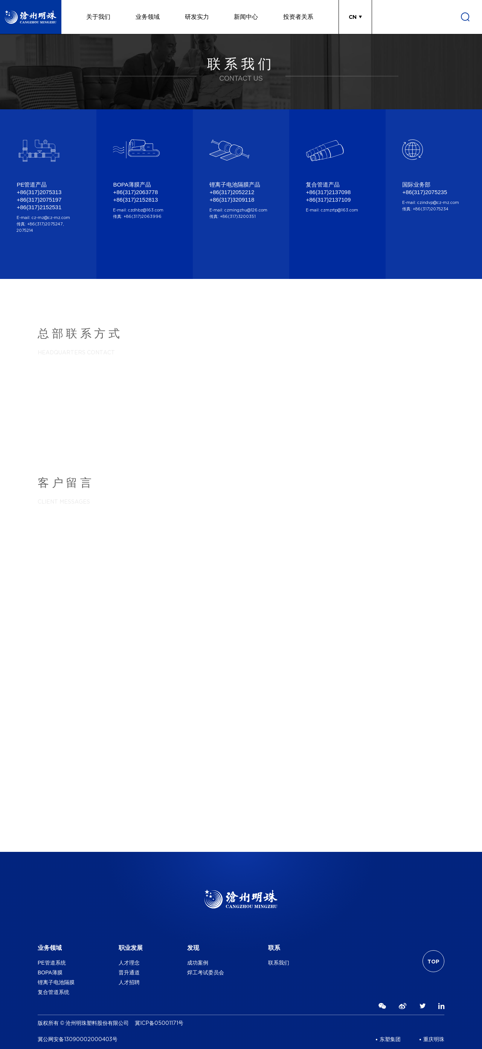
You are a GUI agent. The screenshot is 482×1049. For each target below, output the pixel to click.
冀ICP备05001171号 (159, 1023)
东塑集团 (390, 1039)
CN (353, 17)
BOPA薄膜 (50, 972)
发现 (193, 948)
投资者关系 (298, 17)
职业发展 (131, 948)
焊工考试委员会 (205, 972)
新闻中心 (246, 17)
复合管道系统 (53, 992)
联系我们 (278, 963)
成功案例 (197, 963)
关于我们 (98, 17)
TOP (433, 962)
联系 (274, 948)
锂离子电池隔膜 (56, 982)
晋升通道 (129, 972)
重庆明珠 (433, 1039)
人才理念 (129, 963)
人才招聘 (129, 982)
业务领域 (148, 17)
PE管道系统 (52, 963)
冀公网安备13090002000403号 (77, 1039)
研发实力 (197, 17)
